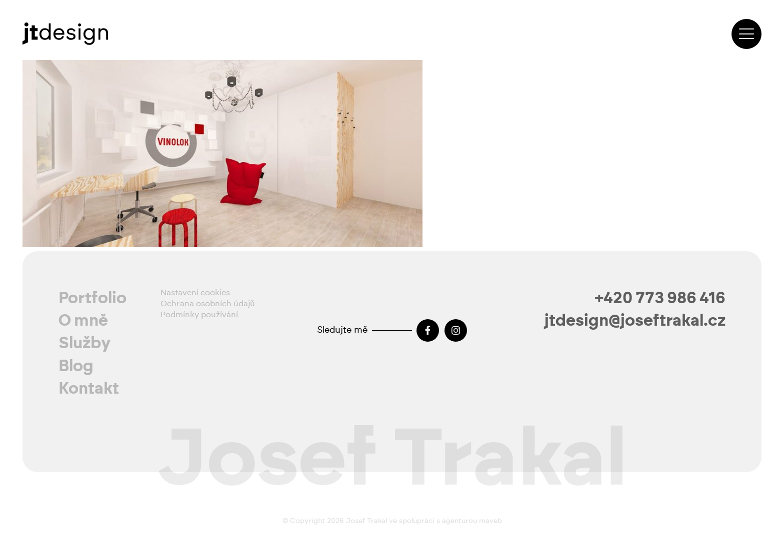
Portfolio (92, 298)
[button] (747, 34)
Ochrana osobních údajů (207, 304)
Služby (84, 343)
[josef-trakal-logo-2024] (65, 33)
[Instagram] (455, 330)
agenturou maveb (472, 521)
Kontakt (88, 389)
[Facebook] (427, 330)
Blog (76, 366)
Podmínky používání (199, 315)
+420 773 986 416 (660, 298)
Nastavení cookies (195, 293)
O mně (83, 321)
